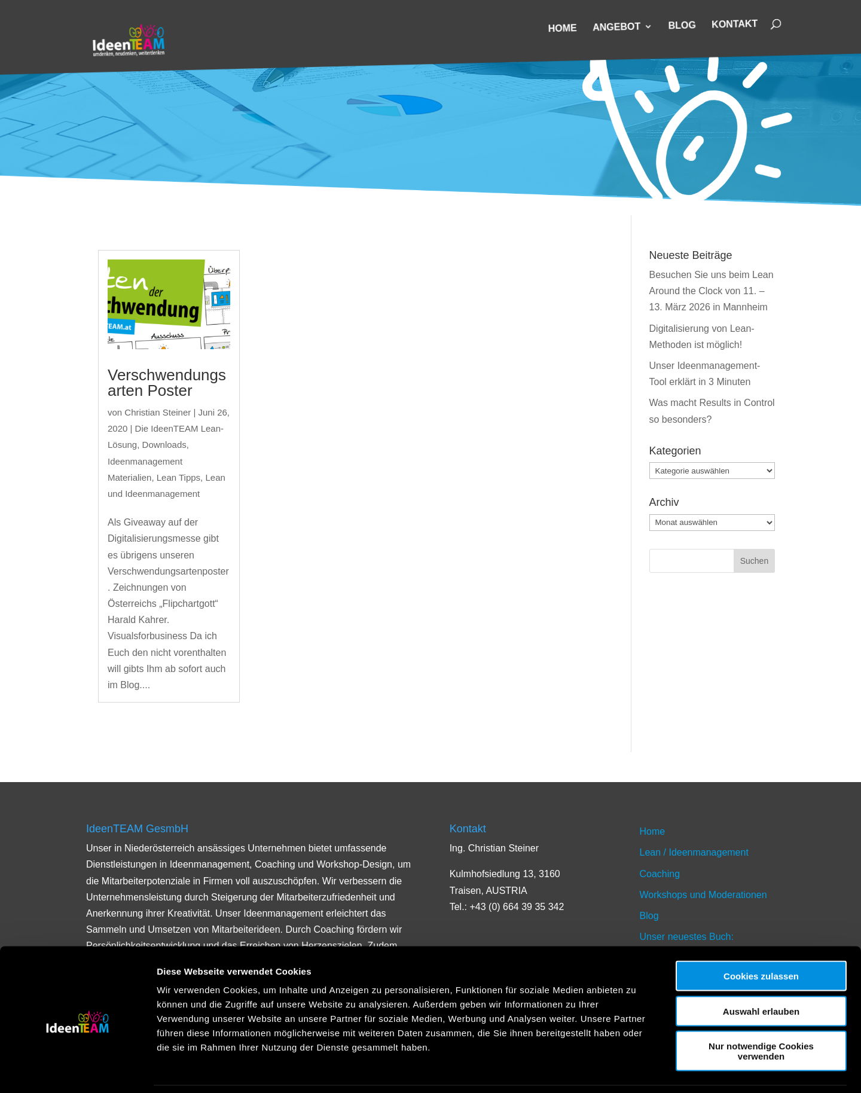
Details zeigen (636, 1069)
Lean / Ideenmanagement (694, 852)
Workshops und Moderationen (703, 895)
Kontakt (735, 25)
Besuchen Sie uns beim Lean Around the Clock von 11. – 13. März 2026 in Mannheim (711, 291)
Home (562, 29)
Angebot (616, 28)
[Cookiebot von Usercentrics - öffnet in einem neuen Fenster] (77, 1070)
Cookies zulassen (761, 937)
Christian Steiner (157, 412)
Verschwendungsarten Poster (167, 382)
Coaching (660, 874)
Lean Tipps (178, 477)
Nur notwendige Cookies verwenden (761, 1012)
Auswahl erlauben (761, 972)
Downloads (164, 444)
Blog (682, 26)
